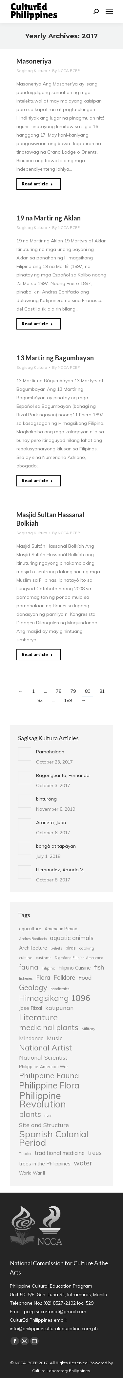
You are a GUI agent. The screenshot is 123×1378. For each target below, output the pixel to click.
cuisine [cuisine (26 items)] (25, 957)
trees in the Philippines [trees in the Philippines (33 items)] (45, 1164)
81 (102, 691)
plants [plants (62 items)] (30, 1114)
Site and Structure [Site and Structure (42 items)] (44, 1124)
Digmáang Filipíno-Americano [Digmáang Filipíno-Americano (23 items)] (79, 957)
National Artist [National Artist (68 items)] (45, 1047)
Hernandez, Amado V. (60, 870)
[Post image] (24, 754)
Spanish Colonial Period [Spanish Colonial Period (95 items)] (53, 1138)
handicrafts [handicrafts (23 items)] (60, 989)
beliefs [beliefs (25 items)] (56, 948)
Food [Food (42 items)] (85, 977)
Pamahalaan (50, 752)
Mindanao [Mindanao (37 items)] (31, 1038)
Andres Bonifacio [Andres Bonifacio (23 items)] (33, 938)
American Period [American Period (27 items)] (61, 928)
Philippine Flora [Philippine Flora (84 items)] (49, 1085)
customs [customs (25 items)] (43, 957)
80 (87, 691)
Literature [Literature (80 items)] (38, 1017)
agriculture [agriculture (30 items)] (30, 928)
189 (68, 700)
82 (40, 700)
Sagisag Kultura (31, 70)
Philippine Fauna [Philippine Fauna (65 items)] (49, 1075)
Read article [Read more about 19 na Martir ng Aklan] (37, 323)
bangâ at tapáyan (56, 846)
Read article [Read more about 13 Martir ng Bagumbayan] (37, 480)
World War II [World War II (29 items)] (32, 1173)
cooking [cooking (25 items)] (86, 948)
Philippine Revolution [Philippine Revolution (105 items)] (42, 1099)
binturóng (46, 799)
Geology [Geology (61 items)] (33, 987)
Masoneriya (33, 61)
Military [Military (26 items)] (88, 1028)
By (66, 70)
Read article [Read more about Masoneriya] (37, 183)
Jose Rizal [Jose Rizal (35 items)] (30, 1008)
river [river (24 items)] (47, 1115)
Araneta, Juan (51, 822)
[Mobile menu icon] (109, 11)
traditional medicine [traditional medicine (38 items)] (60, 1152)
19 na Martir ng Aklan (48, 218)
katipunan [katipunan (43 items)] (59, 1007)
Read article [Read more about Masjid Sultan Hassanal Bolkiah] (37, 654)
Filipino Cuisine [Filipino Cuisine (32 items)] (75, 968)
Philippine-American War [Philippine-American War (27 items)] (43, 1066)
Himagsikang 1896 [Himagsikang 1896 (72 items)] (55, 998)
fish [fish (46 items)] (99, 967)
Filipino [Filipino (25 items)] (48, 968)
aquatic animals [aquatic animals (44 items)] (71, 938)
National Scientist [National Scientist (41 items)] (43, 1057)
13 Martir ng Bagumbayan (55, 358)
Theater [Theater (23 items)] (25, 1153)
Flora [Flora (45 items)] (43, 977)
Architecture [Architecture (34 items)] (33, 948)
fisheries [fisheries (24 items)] (26, 978)
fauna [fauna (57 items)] (28, 967)
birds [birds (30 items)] (71, 948)
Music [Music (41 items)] (55, 1038)
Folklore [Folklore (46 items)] (64, 977)
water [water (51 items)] (83, 1163)
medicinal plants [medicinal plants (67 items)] (48, 1027)
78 (58, 691)
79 (73, 691)
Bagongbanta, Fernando (63, 775)
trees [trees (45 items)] (95, 1153)
